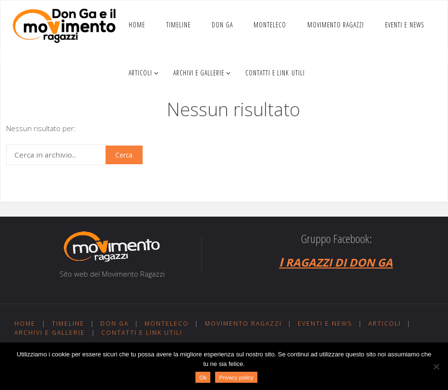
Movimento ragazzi (243, 323)
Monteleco (167, 323)
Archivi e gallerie (49, 333)
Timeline (68, 323)
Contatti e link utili (141, 333)
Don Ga (114, 323)
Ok (202, 377)
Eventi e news (325, 323)
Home (25, 323)
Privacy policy (236, 377)
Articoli (384, 323)
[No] (436, 366)
